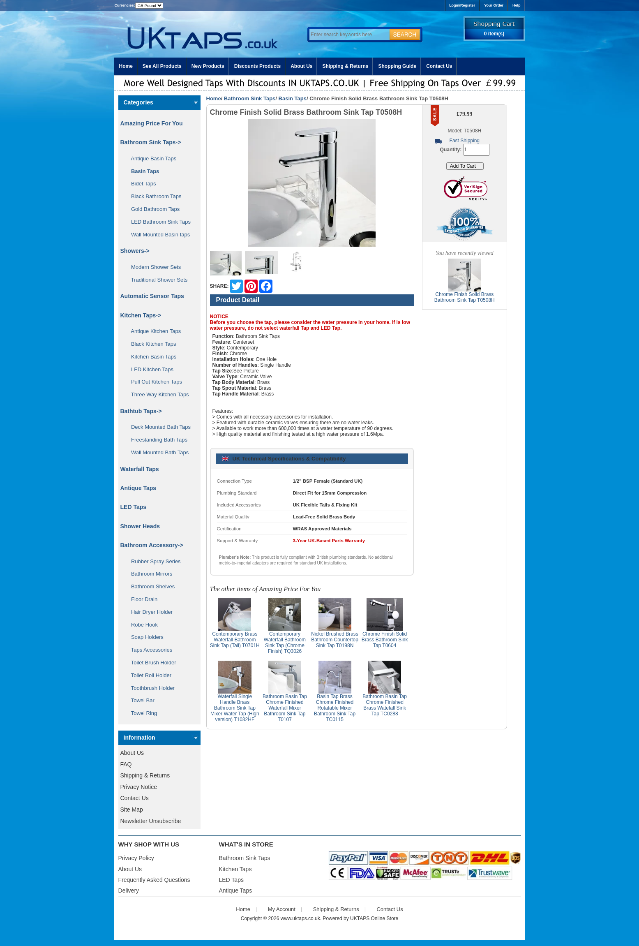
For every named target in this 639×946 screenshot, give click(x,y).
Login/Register (462, 5)
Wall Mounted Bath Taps (157, 452)
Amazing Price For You (151, 123)
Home (126, 66)
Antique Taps (138, 488)
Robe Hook (141, 625)
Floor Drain (141, 599)
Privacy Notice (138, 787)
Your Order (493, 5)
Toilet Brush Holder (150, 662)
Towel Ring (141, 713)
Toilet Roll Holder (148, 675)
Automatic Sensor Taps (152, 296)
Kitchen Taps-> (140, 315)
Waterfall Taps (139, 469)
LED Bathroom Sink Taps (158, 222)
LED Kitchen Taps (149, 369)
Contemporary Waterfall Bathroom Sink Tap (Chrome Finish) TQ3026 (285, 642)
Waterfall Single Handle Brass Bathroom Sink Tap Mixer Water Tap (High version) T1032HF (234, 708)
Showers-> (135, 250)
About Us (301, 66)
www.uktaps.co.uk (300, 918)
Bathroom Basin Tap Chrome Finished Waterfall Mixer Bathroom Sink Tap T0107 (285, 708)
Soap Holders (144, 637)
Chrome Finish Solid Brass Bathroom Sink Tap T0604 (385, 639)
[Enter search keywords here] (348, 34)
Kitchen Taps (235, 869)
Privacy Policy (136, 858)
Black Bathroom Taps (153, 196)
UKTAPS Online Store (374, 918)
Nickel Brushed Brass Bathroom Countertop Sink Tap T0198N (334, 639)
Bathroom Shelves (150, 586)
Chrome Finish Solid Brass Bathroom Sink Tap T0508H (464, 297)
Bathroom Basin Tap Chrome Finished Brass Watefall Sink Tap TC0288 (384, 705)
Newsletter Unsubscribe (150, 821)
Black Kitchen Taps (150, 344)
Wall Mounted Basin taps (157, 234)
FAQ (126, 764)
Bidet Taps (140, 183)
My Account (281, 909)
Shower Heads (140, 526)
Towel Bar (140, 700)
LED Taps (133, 507)
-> (150, 142)
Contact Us (439, 66)
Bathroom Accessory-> (151, 545)
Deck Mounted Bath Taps (158, 427)
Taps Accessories (149, 650)
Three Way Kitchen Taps (157, 394)
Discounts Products (257, 66)
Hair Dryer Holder (149, 612)
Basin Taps (293, 98)
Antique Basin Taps (151, 158)
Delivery (128, 890)
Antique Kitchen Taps (153, 331)
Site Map (131, 809)
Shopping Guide (397, 66)
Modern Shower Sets (153, 267)
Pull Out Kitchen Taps (153, 382)
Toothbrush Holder (150, 688)
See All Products (162, 66)
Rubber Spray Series (153, 561)
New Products (207, 66)
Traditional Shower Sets (156, 280)
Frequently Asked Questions (154, 880)
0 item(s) (494, 34)
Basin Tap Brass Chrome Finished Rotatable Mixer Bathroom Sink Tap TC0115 (334, 708)
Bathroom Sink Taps (249, 98)
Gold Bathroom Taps (152, 209)
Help (516, 5)
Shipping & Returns (345, 66)
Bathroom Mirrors (149, 574)
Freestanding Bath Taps (156, 440)
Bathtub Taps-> (141, 411)
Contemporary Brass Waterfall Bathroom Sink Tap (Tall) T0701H (235, 639)
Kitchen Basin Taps (151, 357)
